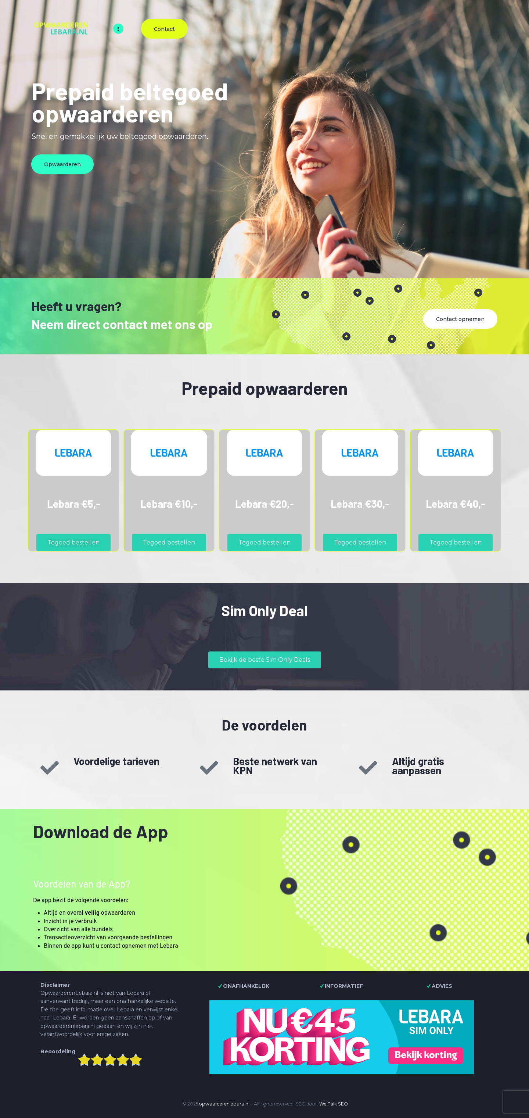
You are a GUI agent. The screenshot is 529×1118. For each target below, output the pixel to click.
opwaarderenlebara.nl (224, 1104)
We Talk (328, 1104)
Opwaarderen (62, 164)
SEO (343, 1104)
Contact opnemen (460, 319)
